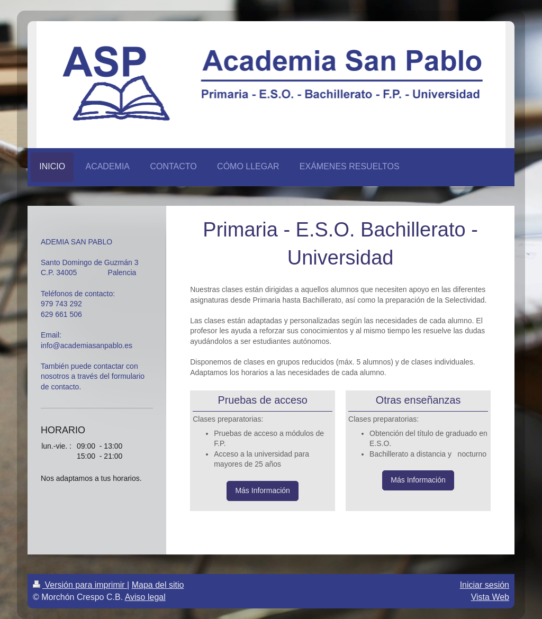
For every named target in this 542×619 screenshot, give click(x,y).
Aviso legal (145, 597)
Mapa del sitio (158, 584)
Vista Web (490, 597)
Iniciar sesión (484, 584)
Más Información (262, 490)
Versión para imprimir (80, 584)
